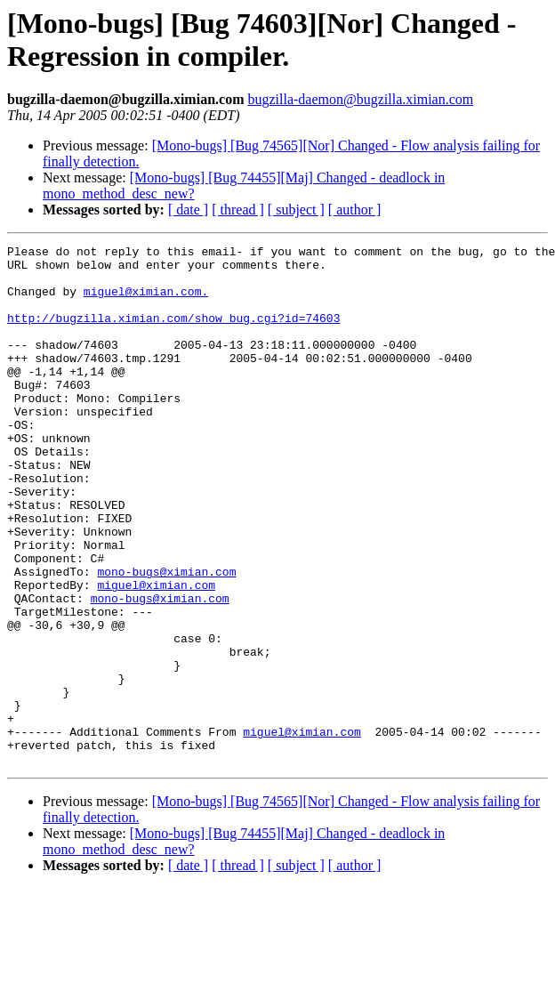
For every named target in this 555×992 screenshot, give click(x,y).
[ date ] (188, 209)
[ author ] (355, 209)
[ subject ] (296, 209)
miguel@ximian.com (156, 654)
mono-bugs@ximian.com (166, 638)
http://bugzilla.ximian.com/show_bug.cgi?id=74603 (173, 334)
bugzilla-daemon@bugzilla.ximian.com (360, 99)
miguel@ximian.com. (146, 302)
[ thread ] (238, 209)
